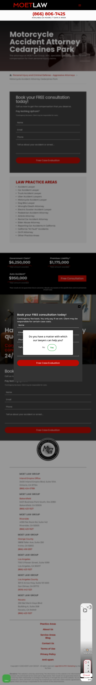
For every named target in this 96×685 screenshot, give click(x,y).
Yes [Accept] (52, 347)
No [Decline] (43, 347)
